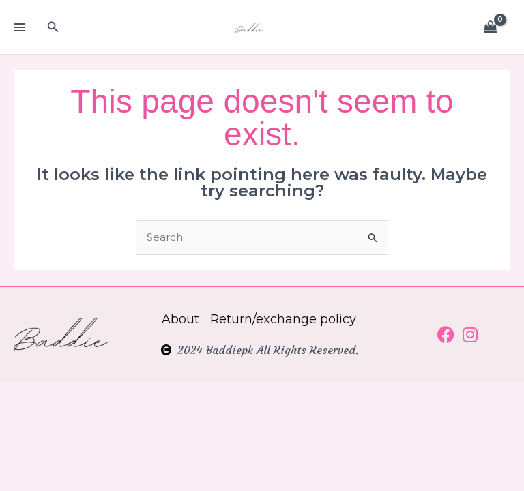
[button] (53, 27)
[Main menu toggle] (19, 27)
